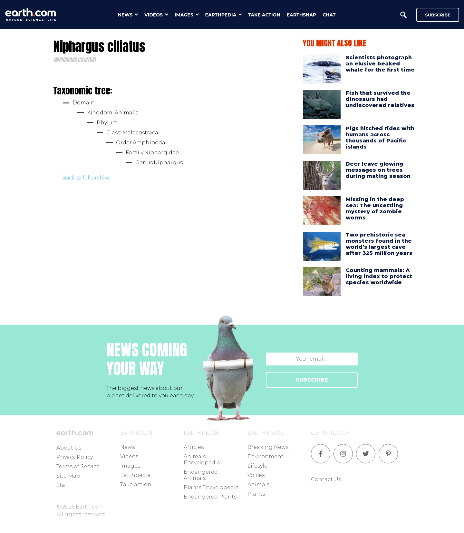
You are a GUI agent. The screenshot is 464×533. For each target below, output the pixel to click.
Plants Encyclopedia (211, 487)
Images (130, 466)
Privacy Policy (74, 457)
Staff (62, 485)
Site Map (68, 476)
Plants (256, 494)
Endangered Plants (210, 497)
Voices (256, 475)
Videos (129, 456)
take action (264, 15)
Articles (194, 447)
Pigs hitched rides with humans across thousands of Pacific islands (380, 137)
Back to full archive (86, 178)
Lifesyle (257, 466)
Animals (258, 484)
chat (329, 15)
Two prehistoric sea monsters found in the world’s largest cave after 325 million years (379, 244)
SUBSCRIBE (312, 380)
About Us (68, 448)
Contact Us (326, 479)
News (127, 447)
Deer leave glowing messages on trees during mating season (378, 170)
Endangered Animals (201, 475)
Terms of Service (78, 466)
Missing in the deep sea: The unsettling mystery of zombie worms (375, 208)
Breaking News (267, 447)
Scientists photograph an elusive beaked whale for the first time (380, 63)
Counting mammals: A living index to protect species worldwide (379, 276)
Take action (135, 484)
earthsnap (301, 15)
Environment (265, 456)
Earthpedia (135, 475)
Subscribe (437, 14)
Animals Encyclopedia (202, 459)
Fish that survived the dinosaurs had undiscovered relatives (380, 99)
